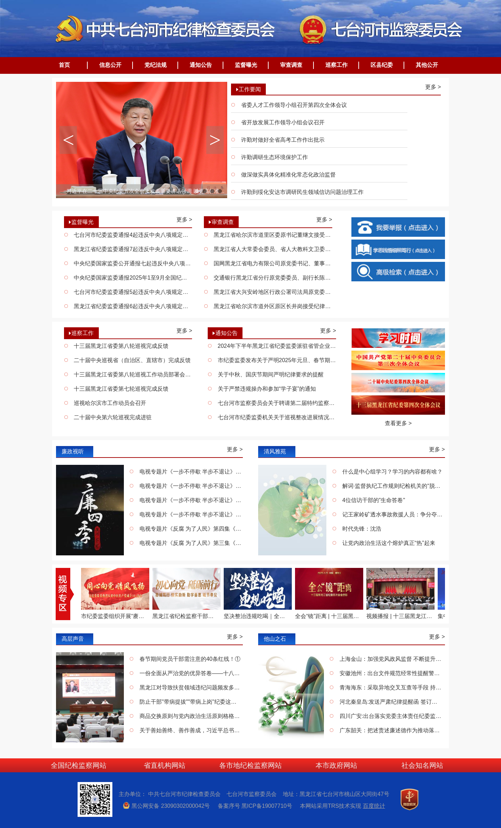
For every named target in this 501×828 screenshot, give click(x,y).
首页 (64, 65)
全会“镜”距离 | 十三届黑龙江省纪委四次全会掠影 (328, 616)
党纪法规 (155, 65)
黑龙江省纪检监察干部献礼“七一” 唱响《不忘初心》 (185, 616)
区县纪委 (382, 65)
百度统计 (374, 806)
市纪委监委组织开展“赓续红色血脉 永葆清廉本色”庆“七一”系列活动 (114, 616)
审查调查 (291, 65)
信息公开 (110, 65)
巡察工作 (336, 65)
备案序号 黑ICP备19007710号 (258, 806)
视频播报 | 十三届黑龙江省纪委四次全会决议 (399, 616)
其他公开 (427, 65)
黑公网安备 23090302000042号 (169, 806)
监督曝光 (246, 65)
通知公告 (201, 65)
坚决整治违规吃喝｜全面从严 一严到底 (257, 616)
